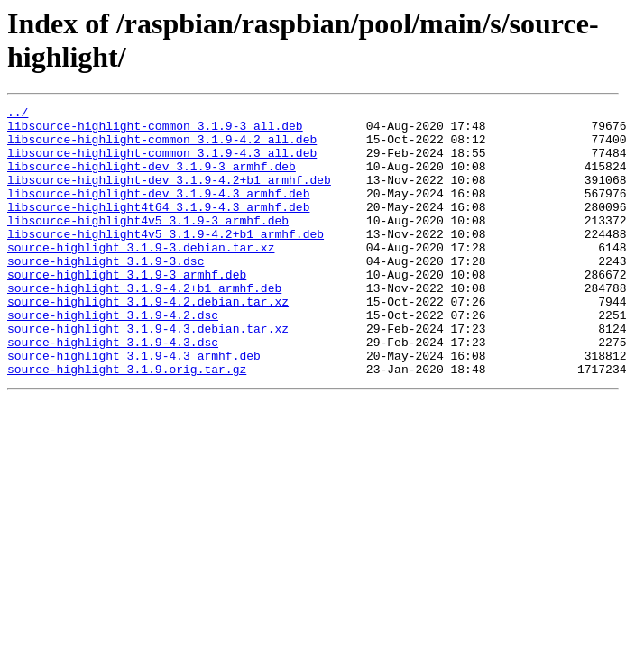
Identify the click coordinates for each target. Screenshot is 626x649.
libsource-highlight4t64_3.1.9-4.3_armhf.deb (158, 228)
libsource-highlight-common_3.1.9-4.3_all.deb (162, 163)
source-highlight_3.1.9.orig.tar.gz (126, 423)
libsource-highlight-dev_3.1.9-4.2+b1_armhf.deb (169, 195)
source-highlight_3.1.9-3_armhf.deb (126, 309)
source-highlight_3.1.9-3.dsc (105, 293)
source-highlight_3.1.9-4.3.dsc (112, 390)
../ (17, 114)
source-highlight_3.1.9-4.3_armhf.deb (134, 406)
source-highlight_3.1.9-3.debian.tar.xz (140, 277)
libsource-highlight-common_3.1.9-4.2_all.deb (162, 147)
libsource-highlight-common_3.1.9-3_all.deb (155, 131)
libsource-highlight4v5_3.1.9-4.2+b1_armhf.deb (165, 260)
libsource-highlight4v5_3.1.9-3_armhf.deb (148, 244)
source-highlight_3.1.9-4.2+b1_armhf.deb (144, 325)
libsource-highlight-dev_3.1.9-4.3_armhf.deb (158, 212)
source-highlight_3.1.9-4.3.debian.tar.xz (148, 374)
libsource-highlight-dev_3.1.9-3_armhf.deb (151, 179)
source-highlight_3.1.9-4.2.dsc (112, 358)
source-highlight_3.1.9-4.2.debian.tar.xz (148, 342)
